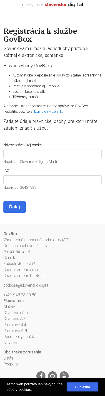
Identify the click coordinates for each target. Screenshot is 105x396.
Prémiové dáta (15, 324)
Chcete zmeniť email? (22, 269)
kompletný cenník (48, 111)
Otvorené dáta (15, 312)
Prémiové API (15, 330)
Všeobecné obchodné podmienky (32, 240)
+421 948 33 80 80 (19, 295)
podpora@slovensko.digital (26, 285)
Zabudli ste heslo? (19, 263)
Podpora (10, 364)
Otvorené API (14, 318)
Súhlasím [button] (82, 387)
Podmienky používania (22, 336)
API (66, 240)
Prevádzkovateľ (16, 252)
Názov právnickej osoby (22, 145)
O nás (8, 358)
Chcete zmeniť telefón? (24, 275)
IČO (6, 171)
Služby (9, 307)
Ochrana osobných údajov (25, 245)
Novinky (10, 342)
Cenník (9, 257)
